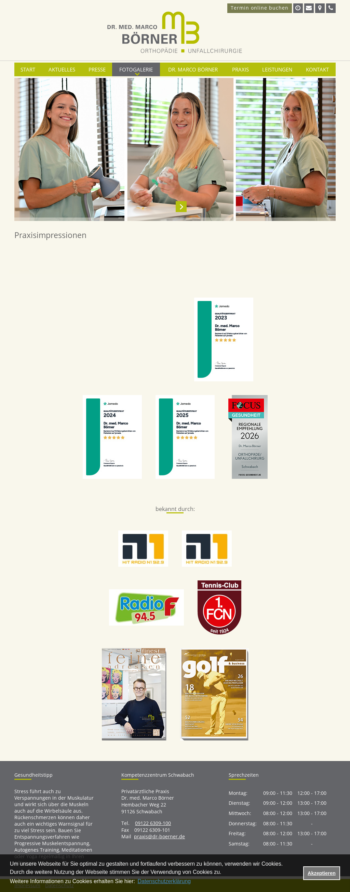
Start (28, 69)
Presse (97, 69)
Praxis (240, 69)
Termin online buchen (259, 7)
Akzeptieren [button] (322, 873)
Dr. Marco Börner (193, 69)
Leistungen (277, 69)
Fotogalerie (136, 69)
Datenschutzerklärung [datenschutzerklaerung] (164, 881)
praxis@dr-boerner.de (159, 836)
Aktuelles (62, 69)
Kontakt (317, 69)
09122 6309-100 (153, 823)
